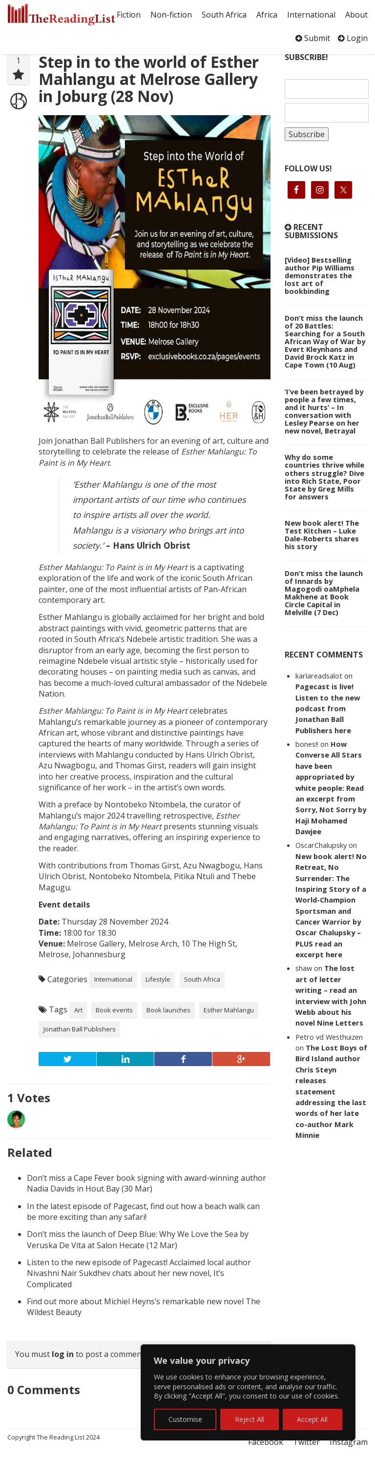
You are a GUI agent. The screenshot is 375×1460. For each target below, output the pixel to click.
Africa (266, 14)
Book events (114, 1010)
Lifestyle (158, 979)
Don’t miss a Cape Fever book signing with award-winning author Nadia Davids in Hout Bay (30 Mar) (146, 1183)
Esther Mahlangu (229, 1010)
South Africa (224, 14)
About (356, 14)
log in (63, 1354)
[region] (248, 1392)
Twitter (306, 1442)
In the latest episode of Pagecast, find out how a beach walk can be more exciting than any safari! (143, 1211)
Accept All (312, 1419)
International (311, 14)
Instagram (349, 1442)
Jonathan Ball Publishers (79, 1029)
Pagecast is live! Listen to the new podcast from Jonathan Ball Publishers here (327, 708)
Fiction (129, 14)
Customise (185, 1419)
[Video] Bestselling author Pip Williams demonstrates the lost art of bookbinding (319, 275)
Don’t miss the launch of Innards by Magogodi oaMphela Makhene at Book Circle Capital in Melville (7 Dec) (324, 592)
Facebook (265, 1442)
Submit (312, 38)
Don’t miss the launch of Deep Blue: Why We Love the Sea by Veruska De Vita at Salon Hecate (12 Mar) (138, 1239)
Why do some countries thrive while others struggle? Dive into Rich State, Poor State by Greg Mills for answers (324, 476)
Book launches (168, 1010)
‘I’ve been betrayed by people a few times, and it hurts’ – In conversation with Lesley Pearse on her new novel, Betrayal (324, 411)
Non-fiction (171, 14)
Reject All (249, 1419)
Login (353, 38)
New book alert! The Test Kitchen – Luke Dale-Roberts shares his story (322, 534)
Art (78, 1010)
